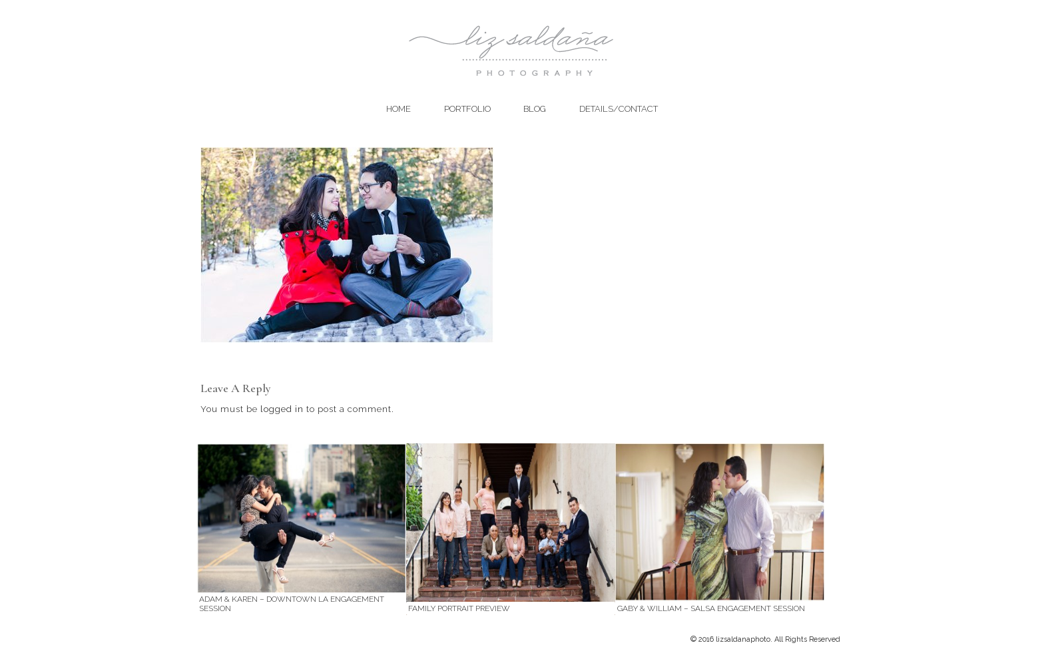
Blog (534, 109)
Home (398, 109)
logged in (282, 409)
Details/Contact (618, 109)
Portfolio (467, 109)
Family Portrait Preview (459, 608)
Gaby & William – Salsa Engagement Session (711, 608)
